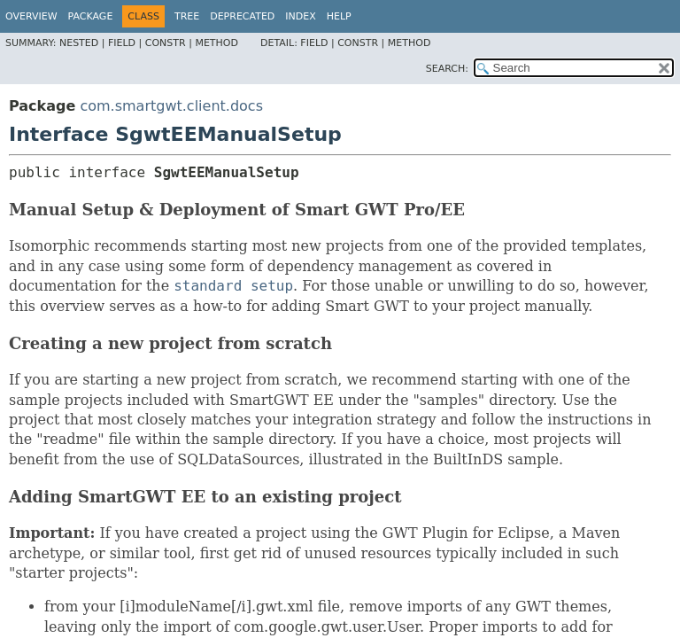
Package (90, 16)
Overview (31, 16)
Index (300, 16)
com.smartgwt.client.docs (171, 105)
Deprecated (242, 16)
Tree (186, 16)
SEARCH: (447, 68)
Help (339, 16)
